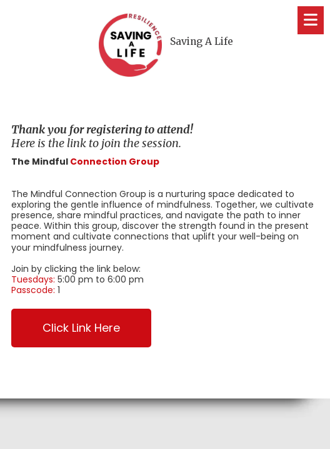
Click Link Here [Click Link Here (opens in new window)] (81, 328)
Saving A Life (201, 41)
